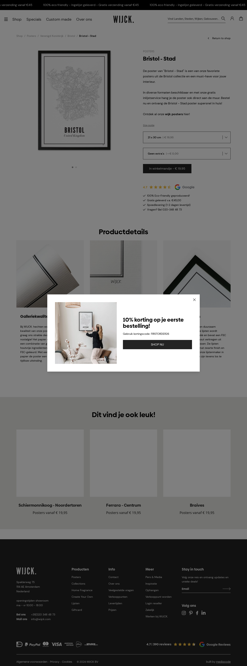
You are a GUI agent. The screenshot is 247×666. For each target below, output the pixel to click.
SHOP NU (157, 344)
